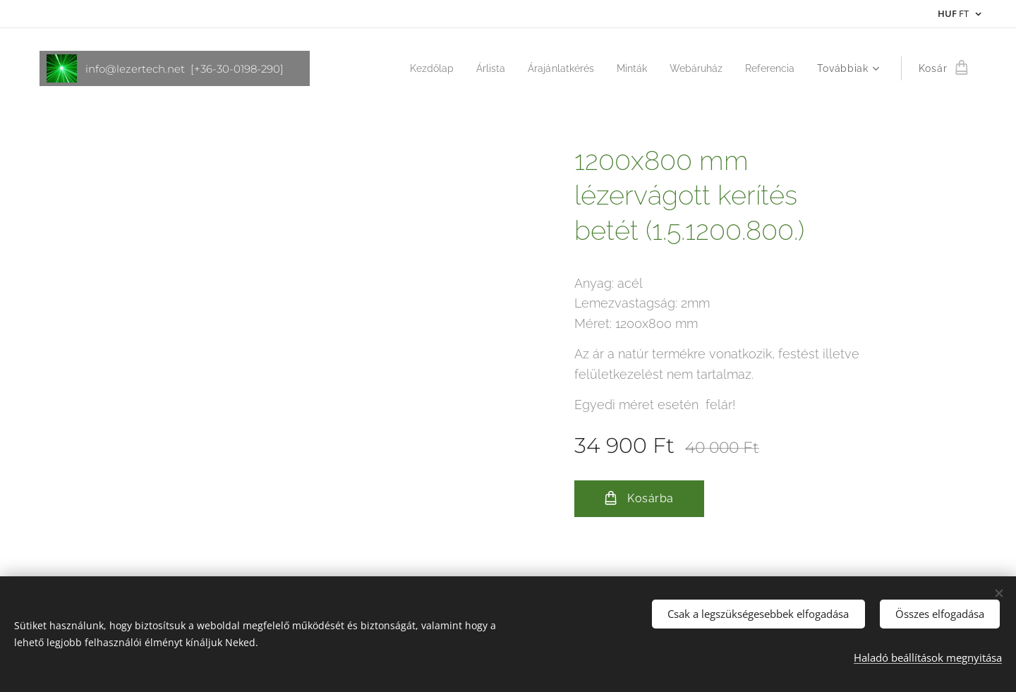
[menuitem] (412, 68)
